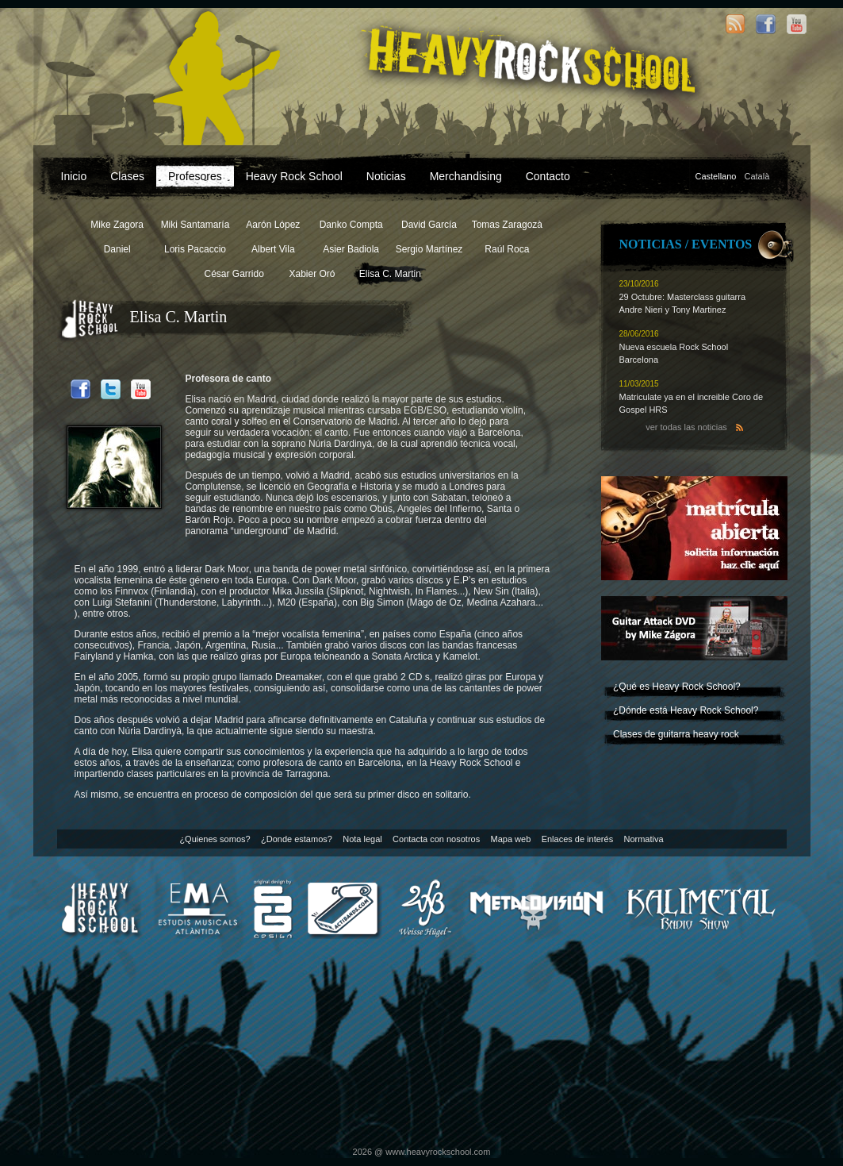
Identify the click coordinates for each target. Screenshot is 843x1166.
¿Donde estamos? (296, 839)
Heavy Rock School (294, 176)
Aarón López (273, 224)
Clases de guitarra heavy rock (676, 734)
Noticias (386, 176)
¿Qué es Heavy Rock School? (677, 686)
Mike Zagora (117, 224)
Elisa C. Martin (390, 273)
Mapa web (511, 839)
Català (756, 176)
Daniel (117, 249)
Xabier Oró (312, 273)
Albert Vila (272, 249)
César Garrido (233, 273)
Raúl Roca (507, 249)
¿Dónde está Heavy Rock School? (685, 710)
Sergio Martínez (429, 249)
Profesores (195, 176)
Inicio (74, 176)
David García (429, 224)
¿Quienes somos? (214, 839)
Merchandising (466, 176)
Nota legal (362, 839)
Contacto (548, 176)
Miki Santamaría (195, 224)
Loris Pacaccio (195, 249)
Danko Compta (351, 224)
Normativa (643, 839)
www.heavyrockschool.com (437, 1151)
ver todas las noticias (686, 427)
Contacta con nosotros (436, 839)
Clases (127, 176)
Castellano (716, 176)
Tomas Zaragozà (507, 224)
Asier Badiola (351, 249)
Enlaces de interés (578, 839)
